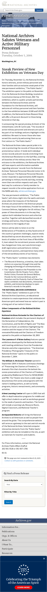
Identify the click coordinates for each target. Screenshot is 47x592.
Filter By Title (10, 491)
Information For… (11, 527)
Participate (7, 549)
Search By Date (11, 480)
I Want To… (7, 545)
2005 (38, 21)
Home (4, 21)
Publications (8, 531)
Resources (7, 553)
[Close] (44, 558)
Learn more (23, 587)
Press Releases (29, 21)
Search (39, 10)
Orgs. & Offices (9, 536)
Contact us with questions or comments (19, 461)
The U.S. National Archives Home (19, 4)
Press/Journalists (14, 21)
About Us (6, 540)
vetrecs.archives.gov (27, 191)
